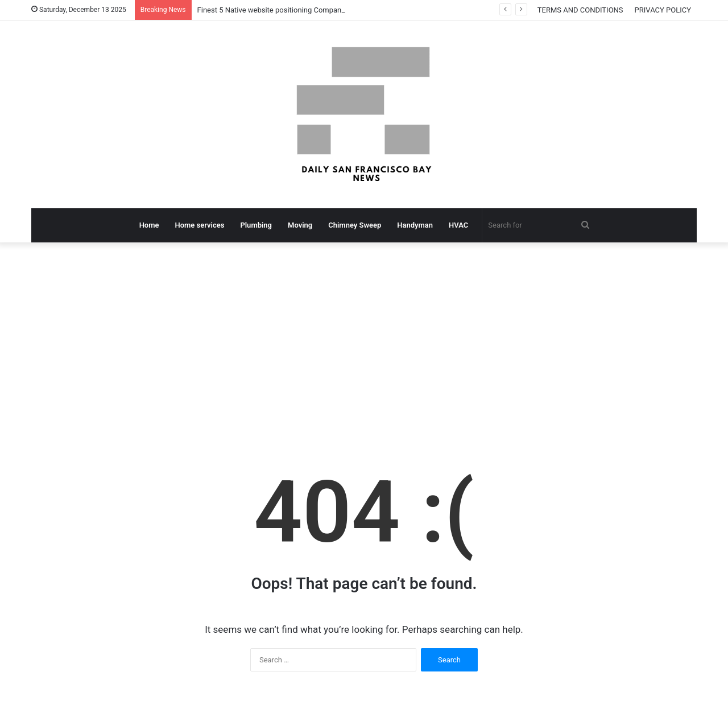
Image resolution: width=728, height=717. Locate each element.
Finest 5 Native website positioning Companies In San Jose (294, 10)
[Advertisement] (364, 339)
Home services (200, 225)
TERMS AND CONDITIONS (580, 10)
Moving (300, 225)
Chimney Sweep (354, 225)
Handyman (415, 225)
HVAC (458, 225)
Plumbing (256, 225)
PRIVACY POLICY (663, 10)
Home (149, 225)
